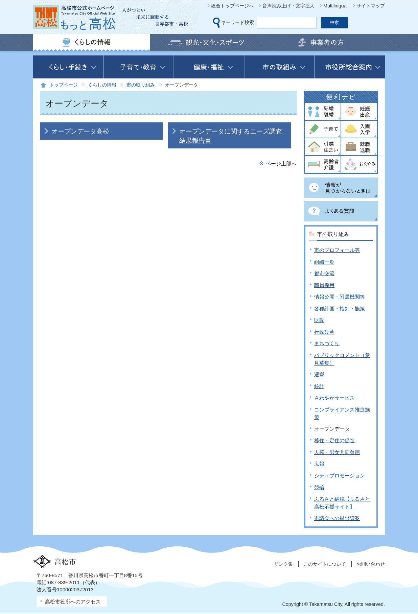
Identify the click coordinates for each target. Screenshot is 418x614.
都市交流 (324, 273)
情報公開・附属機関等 (339, 297)
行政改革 (324, 332)
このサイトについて (324, 564)
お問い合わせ (370, 564)
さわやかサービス (334, 398)
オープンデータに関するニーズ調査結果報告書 (230, 136)
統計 (319, 386)
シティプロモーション (339, 475)
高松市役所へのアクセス (73, 602)
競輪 (319, 487)
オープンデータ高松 (80, 131)
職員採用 (324, 285)
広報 (319, 464)
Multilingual (335, 5)
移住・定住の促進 (334, 440)
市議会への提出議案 (337, 518)
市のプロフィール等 (337, 250)
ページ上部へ (281, 163)
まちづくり (327, 343)
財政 (319, 320)
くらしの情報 (102, 85)
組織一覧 (324, 262)
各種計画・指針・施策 (339, 308)
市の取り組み (140, 85)
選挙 (319, 374)
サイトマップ (370, 5)
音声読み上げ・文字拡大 (288, 5)
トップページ (63, 85)
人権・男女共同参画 (337, 452)
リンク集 (283, 564)
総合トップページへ (232, 5)
